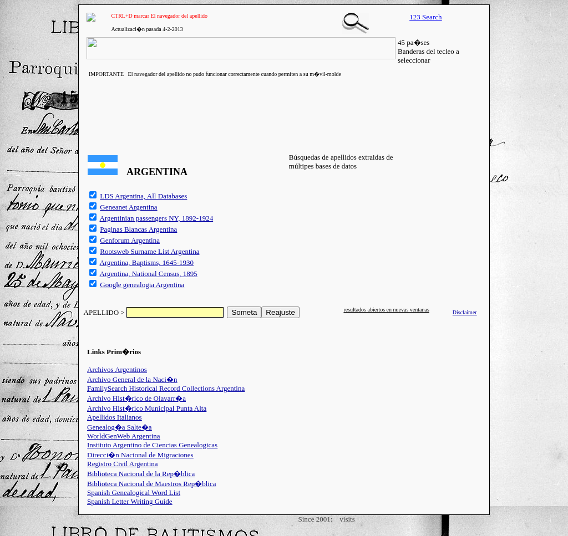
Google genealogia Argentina (142, 284)
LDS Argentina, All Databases (143, 196)
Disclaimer (465, 312)
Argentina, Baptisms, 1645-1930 (147, 262)
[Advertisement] (284, 114)
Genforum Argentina (130, 240)
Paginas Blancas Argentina (138, 229)
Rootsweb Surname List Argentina (149, 251)
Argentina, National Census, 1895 (148, 273)
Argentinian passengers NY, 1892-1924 (157, 218)
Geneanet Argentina (128, 207)
